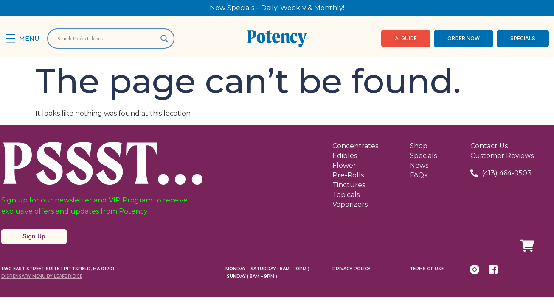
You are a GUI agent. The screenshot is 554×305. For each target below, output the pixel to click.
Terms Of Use (427, 269)
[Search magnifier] (164, 38)
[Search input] (107, 38)
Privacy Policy (351, 269)
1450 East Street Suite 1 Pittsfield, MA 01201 (57, 269)
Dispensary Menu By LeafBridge (41, 276)
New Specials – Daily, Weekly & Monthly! (277, 8)
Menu (29, 38)
